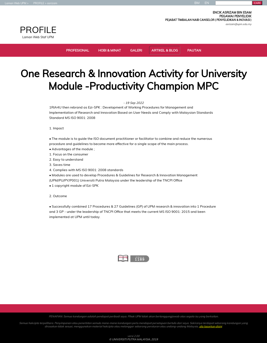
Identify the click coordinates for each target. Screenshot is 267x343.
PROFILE (36, 3)
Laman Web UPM (13, 3)
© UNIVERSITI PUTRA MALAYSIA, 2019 (133, 339)
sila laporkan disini (210, 326)
